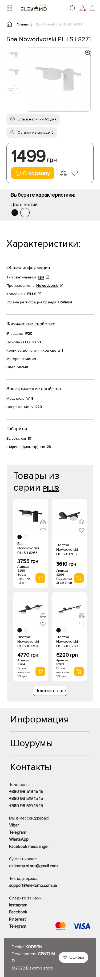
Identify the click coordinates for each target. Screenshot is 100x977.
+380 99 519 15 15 (26, 791)
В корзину (32, 173)
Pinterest (17, 919)
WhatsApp (19, 839)
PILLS (31, 294)
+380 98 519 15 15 (26, 806)
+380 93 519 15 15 (26, 798)
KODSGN (34, 947)
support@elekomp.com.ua (33, 885)
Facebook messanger (29, 846)
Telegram (17, 832)
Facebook (18, 912)
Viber (14, 825)
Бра (41, 277)
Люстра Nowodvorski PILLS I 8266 (67, 549)
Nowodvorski (47, 285)
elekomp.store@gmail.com (33, 866)
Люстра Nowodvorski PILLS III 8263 (67, 641)
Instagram (18, 905)
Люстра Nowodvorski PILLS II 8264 (28, 641)
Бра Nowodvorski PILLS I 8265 (28, 548)
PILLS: (51, 489)
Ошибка (76, 957)
